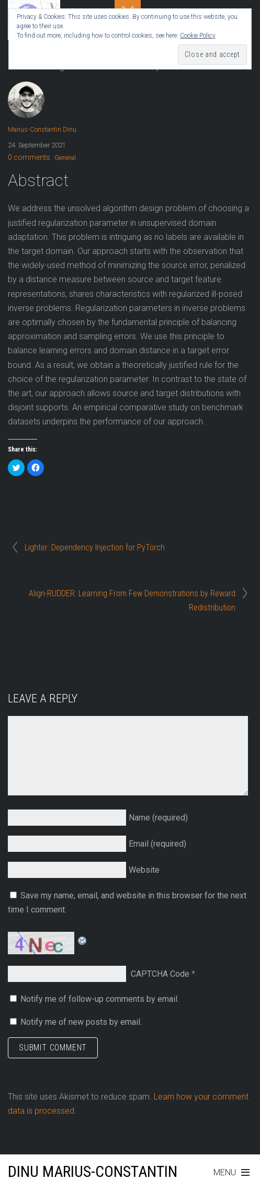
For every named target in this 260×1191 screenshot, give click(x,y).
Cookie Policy (198, 35)
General (65, 157)
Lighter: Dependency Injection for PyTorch (95, 547)
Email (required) (157, 844)
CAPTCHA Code (160, 974)
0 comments (29, 157)
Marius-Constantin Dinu (42, 129)
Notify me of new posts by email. (81, 1022)
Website (144, 870)
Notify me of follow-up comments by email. (99, 999)
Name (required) (158, 818)
